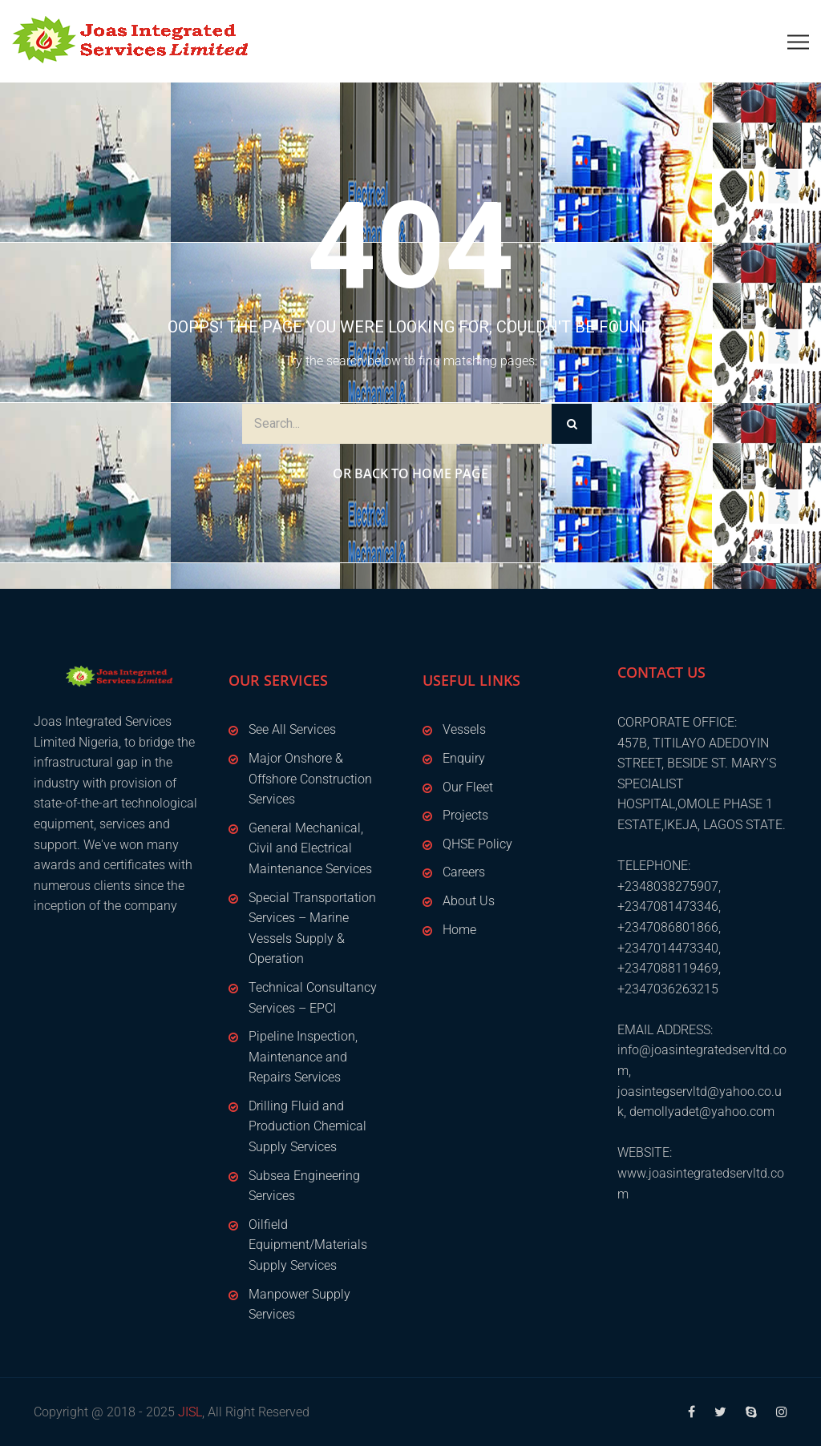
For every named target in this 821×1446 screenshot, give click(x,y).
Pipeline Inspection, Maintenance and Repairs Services (303, 1057)
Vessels (464, 729)
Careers (464, 872)
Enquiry (464, 758)
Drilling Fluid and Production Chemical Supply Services (307, 1126)
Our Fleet (468, 787)
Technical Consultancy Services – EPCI (313, 998)
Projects (465, 815)
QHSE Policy (477, 844)
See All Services (292, 729)
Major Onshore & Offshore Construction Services (310, 779)
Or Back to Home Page (410, 473)
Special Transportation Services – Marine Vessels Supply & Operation (312, 928)
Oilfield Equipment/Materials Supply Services (308, 1245)
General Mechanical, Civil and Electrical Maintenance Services (310, 848)
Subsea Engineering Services (304, 1186)
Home (459, 929)
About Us (469, 900)
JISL (190, 1412)
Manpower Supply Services (299, 1305)
